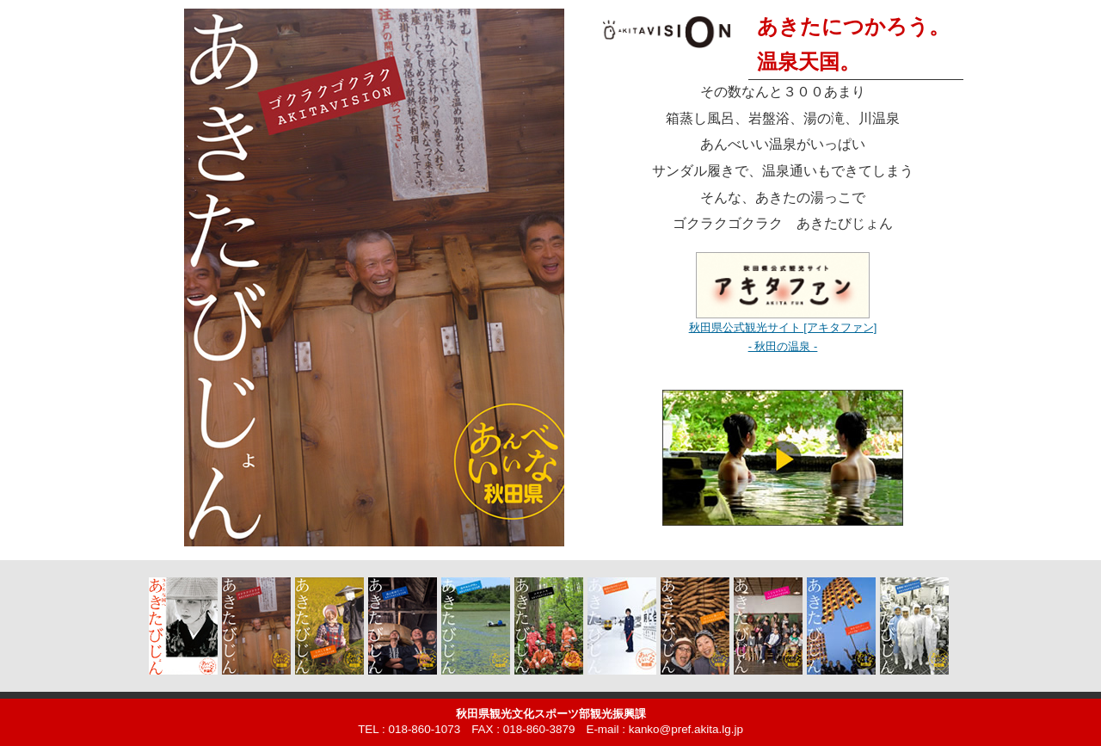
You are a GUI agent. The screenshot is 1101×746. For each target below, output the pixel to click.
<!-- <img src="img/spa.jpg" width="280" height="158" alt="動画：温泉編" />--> (782, 464)
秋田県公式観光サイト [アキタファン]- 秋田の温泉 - (783, 327)
